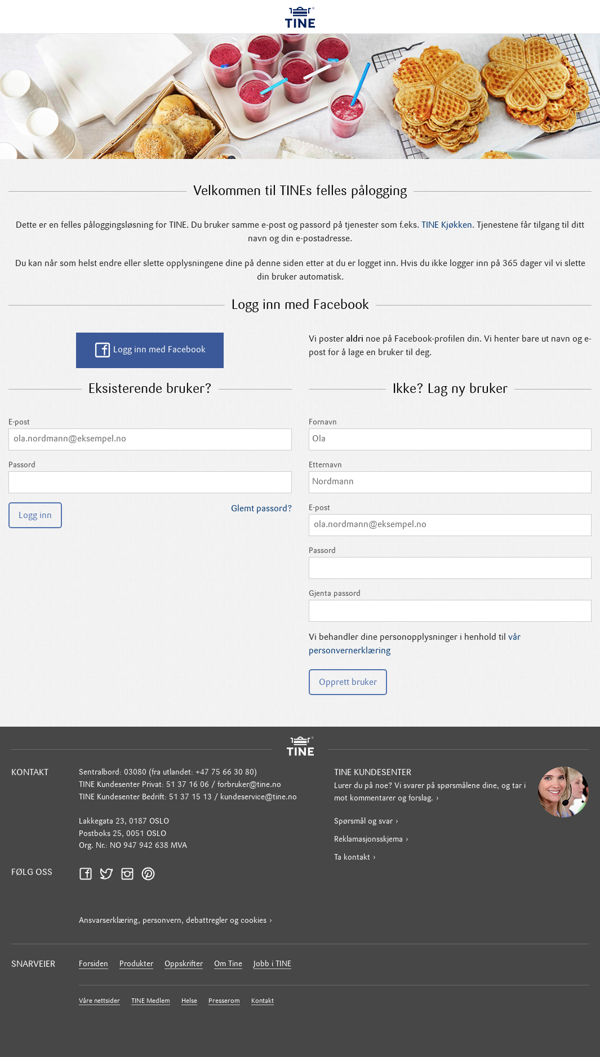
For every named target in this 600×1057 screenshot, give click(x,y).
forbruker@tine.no (249, 785)
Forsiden (93, 964)
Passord (150, 477)
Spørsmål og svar (363, 821)
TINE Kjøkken (446, 225)
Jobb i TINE (272, 964)
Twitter (110, 874)
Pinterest (151, 874)
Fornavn (450, 434)
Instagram (131, 874)
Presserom (224, 1001)
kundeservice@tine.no (258, 797)
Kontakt (262, 1001)
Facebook (89, 874)
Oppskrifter (184, 964)
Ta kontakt (352, 857)
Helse (189, 1001)
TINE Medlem (150, 1001)
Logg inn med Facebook (150, 350)
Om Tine (228, 964)
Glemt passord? (261, 509)
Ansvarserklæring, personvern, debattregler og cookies (172, 921)
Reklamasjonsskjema (368, 839)
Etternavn (450, 477)
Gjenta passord (450, 606)
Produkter (136, 964)
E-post (150, 434)
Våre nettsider (99, 1001)
